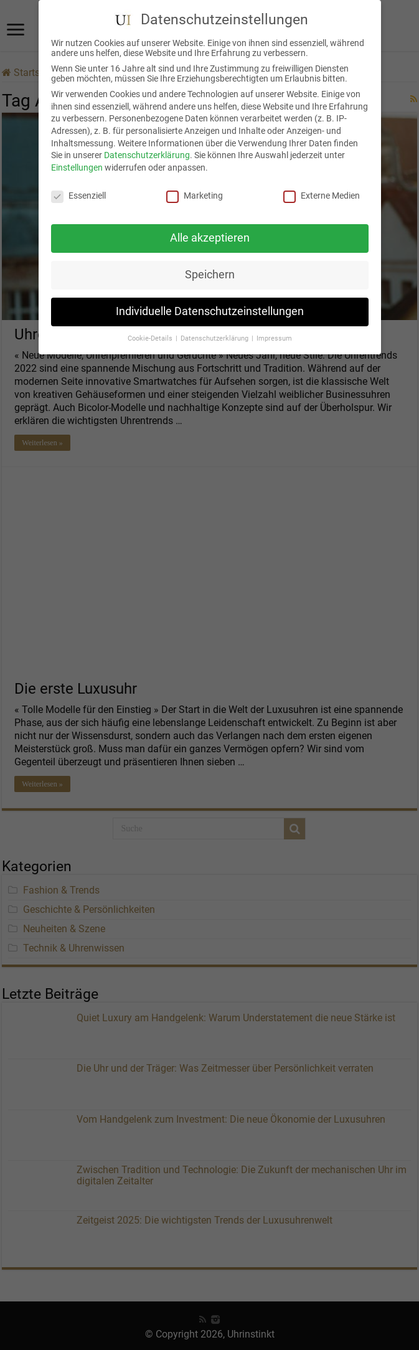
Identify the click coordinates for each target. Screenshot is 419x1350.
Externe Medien (321, 192)
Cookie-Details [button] (151, 335)
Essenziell (78, 192)
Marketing (194, 192)
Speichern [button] (210, 271)
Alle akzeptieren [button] (210, 234)
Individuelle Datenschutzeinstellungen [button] (210, 307)
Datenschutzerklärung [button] (215, 335)
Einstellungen (77, 164)
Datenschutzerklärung (147, 151)
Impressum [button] (274, 335)
